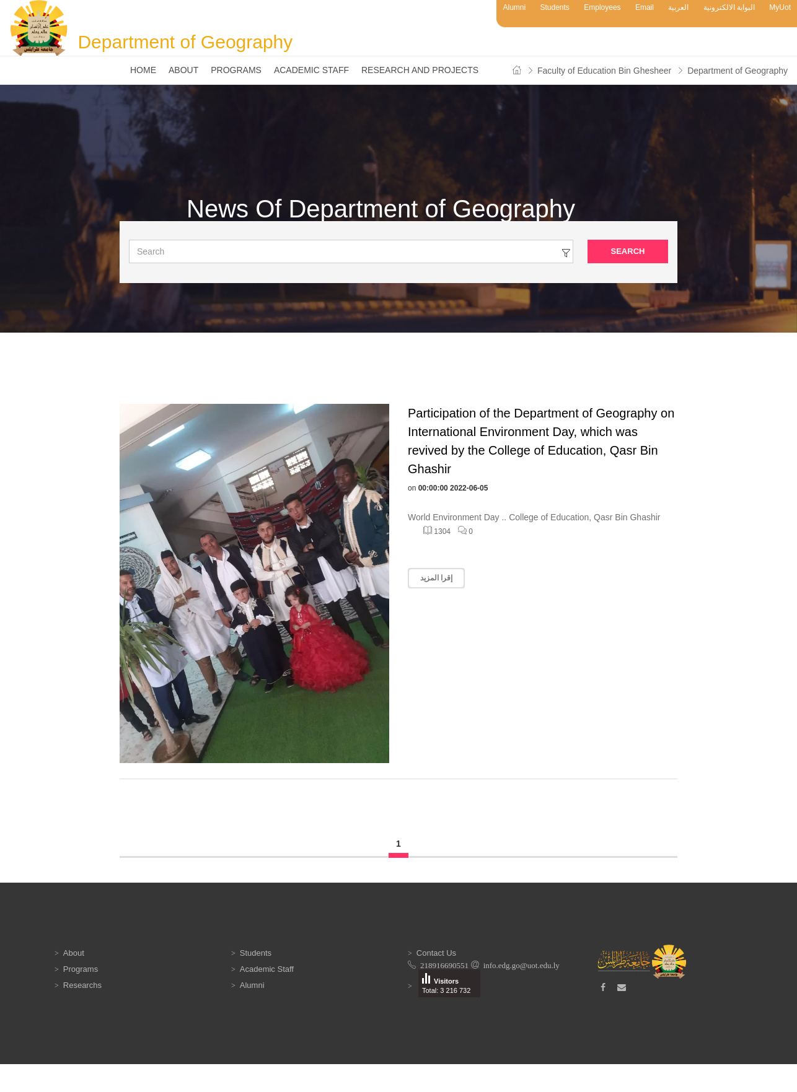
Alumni (514, 7)
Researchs (82, 985)
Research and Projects (419, 70)
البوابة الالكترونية (729, 7)
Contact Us (436, 953)
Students (555, 7)
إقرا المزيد (436, 578)
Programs (236, 70)
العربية (678, 7)
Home (143, 70)
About (183, 70)
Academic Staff (311, 70)
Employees (602, 7)
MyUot (780, 7)
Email (644, 7)
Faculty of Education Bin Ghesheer (604, 70)
